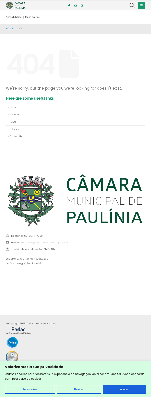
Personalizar (30, 389)
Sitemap (14, 129)
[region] (75, 379)
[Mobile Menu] (141, 5)
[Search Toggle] (132, 5)
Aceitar (124, 389)
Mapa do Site (32, 17)
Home (13, 107)
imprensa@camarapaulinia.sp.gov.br (45, 242)
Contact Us (16, 136)
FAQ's (13, 122)
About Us (15, 114)
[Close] (147, 364)
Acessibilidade (14, 17)
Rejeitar (79, 389)
